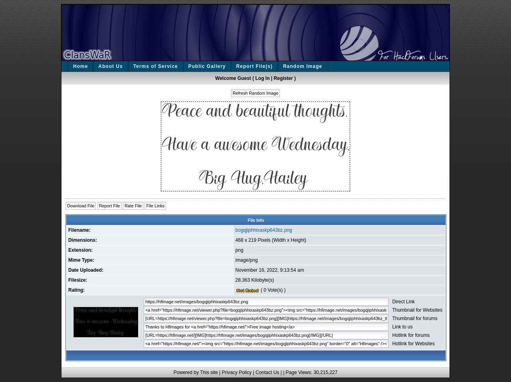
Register (283, 78)
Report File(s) (254, 66)
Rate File (133, 205)
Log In (263, 78)
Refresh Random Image (256, 93)
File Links (155, 205)
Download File (80, 205)
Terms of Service (155, 66)
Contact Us (267, 372)
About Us (110, 66)
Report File (109, 205)
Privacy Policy (237, 372)
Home (80, 66)
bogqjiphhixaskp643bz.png (264, 230)
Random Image (302, 66)
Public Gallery (207, 66)
